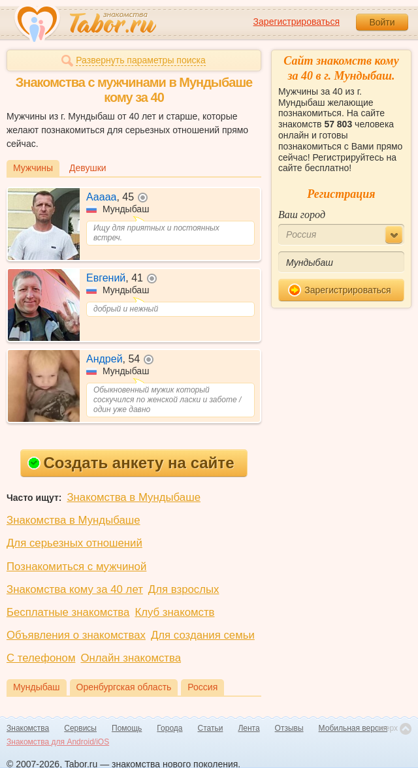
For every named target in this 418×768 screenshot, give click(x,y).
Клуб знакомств (174, 612)
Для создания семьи (203, 635)
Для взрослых (183, 589)
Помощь (127, 728)
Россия (202, 687)
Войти (381, 22)
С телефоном (41, 658)
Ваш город (301, 214)
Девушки (87, 168)
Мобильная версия (353, 728)
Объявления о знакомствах (76, 635)
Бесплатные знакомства (68, 612)
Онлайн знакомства (130, 658)
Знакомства (28, 728)
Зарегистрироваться (296, 21)
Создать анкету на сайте (130, 463)
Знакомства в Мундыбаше (134, 497)
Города (169, 728)
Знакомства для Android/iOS (58, 741)
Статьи (210, 728)
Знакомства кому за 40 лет (75, 589)
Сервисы (80, 728)
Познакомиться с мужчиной (76, 566)
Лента (248, 728)
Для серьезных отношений (74, 543)
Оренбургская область (124, 687)
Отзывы (289, 728)
